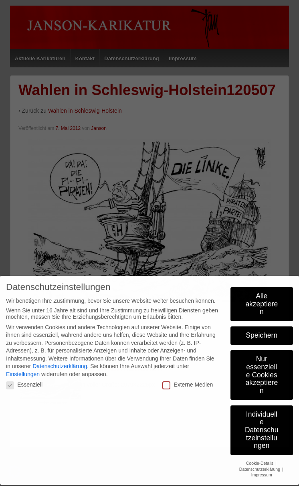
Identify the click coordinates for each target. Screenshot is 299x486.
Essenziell (24, 378)
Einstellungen (23, 368)
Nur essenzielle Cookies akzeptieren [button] (261, 369)
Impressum (261, 469)
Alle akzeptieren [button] (261, 298)
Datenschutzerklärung (59, 360)
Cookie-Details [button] (260, 457)
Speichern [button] (261, 330)
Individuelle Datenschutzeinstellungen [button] (262, 423)
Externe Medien (187, 378)
